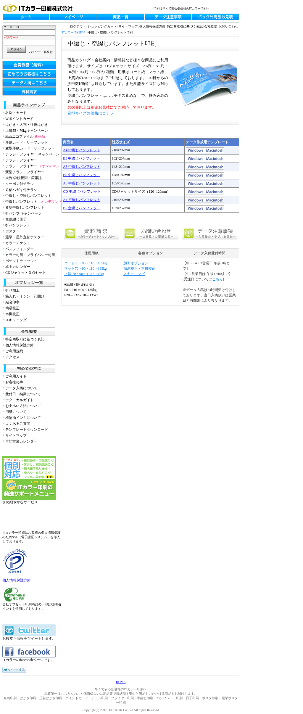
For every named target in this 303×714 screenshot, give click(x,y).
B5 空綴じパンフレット (81, 208)
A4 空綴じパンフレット (81, 200)
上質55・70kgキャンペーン (26, 130)
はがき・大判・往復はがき (26, 125)
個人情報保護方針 (19, 345)
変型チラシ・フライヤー (24, 172)
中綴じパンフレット (35, 202)
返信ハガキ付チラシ (21, 190)
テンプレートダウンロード (26, 429)
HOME (120, 682)
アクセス (12, 357)
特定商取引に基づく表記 (24, 339)
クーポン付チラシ (19, 184)
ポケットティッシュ (21, 261)
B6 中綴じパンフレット (81, 175)
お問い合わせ (228, 26)
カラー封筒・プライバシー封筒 (30, 255)
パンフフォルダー (19, 249)
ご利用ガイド (16, 376)
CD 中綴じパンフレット (82, 191)
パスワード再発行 (41, 52)
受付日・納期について (23, 394)
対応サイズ (121, 142)
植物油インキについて (23, 418)
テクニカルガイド (19, 400)
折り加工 (12, 290)
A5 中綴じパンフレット (81, 167)
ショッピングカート (102, 26)
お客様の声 (14, 382)
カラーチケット (17, 243)
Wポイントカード (19, 119)
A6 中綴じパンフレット (81, 183)
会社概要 (210, 26)
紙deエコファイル (25, 136)
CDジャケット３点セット (25, 273)
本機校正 (12, 314)
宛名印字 (12, 302)
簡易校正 (12, 308)
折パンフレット (17, 225)
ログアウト (78, 26)
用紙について (16, 412)
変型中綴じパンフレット (24, 207)
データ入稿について (21, 388)
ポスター (12, 231)
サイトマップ (16, 435)
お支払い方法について (23, 406)
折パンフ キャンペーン (23, 213)
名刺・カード (16, 113)
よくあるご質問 (17, 424)
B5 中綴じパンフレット (81, 158)
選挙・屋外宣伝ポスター (24, 237)
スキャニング (16, 320)
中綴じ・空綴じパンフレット (28, 196)
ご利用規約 (14, 351)
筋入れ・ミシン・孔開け (24, 296)
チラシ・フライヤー (21, 160)
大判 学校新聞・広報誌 (23, 178)
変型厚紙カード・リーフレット (30, 148)
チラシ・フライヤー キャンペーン (32, 154)
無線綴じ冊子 (16, 219)
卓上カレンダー (17, 267)
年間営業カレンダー (21, 441)
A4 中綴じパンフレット (81, 150)
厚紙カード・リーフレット (26, 142)
